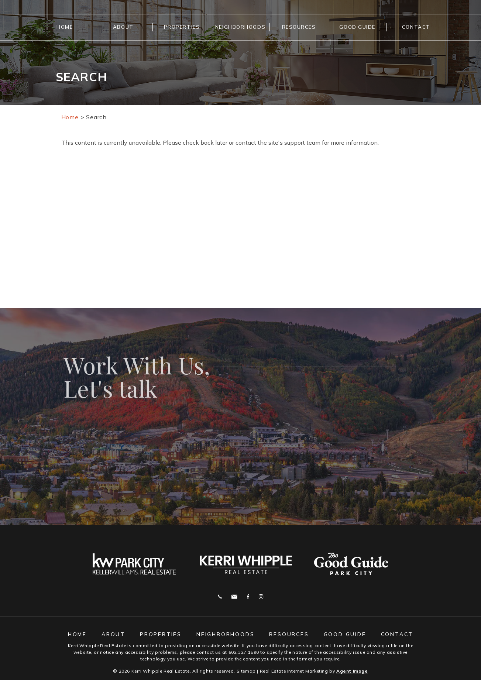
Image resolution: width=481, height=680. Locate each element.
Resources (299, 27)
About (123, 27)
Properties (182, 27)
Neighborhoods (240, 27)
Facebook (248, 597)
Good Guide (357, 27)
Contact (416, 27)
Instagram (261, 597)
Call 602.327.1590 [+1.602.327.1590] (220, 597)
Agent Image (352, 671)
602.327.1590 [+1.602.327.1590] (244, 652)
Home (64, 27)
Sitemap (246, 671)
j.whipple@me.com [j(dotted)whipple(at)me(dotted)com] (234, 597)
